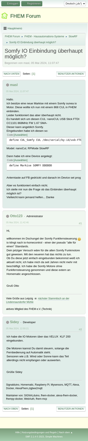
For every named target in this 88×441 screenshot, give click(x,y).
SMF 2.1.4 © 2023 (34, 436)
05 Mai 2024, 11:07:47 (17, 91)
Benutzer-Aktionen (71, 74)
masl (13, 85)
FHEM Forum (25, 16)
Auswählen (20, 134)
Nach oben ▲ (66, 432)
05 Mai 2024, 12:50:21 (17, 328)
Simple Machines (54, 436)
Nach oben (11, 408)
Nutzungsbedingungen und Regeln (39, 432)
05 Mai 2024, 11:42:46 (17, 222)
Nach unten (11, 74)
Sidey (14, 322)
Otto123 (16, 216)
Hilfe (17, 432)
